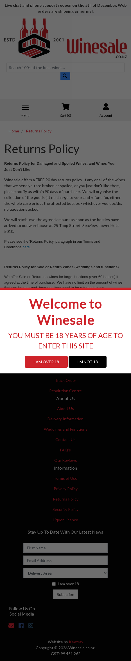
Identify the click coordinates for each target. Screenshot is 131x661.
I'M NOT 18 (87, 361)
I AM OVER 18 (46, 361)
